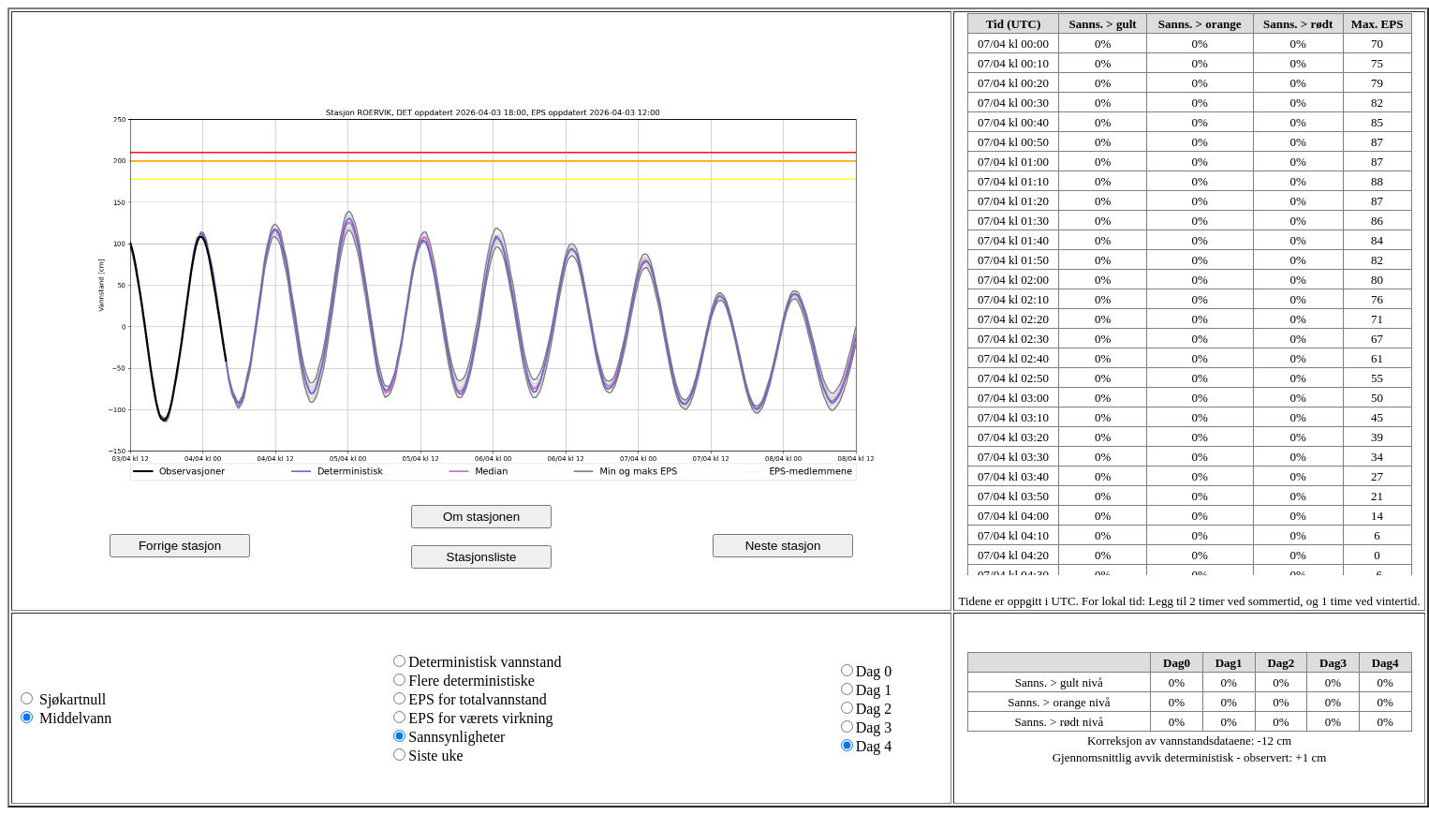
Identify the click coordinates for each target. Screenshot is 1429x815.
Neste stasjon (783, 546)
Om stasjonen (481, 517)
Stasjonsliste (482, 557)
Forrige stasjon (180, 546)
